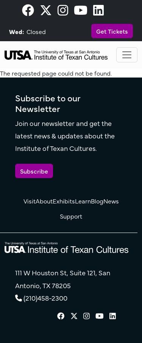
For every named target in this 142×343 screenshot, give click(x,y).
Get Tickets (112, 31)
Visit (29, 201)
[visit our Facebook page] (28, 12)
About (44, 201)
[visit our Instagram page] (63, 12)
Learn (83, 201)
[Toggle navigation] (126, 54)
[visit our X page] (46, 12)
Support (71, 216)
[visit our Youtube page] (80, 12)
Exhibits (64, 201)
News (111, 201)
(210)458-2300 (45, 298)
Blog (97, 201)
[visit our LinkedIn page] (98, 12)
